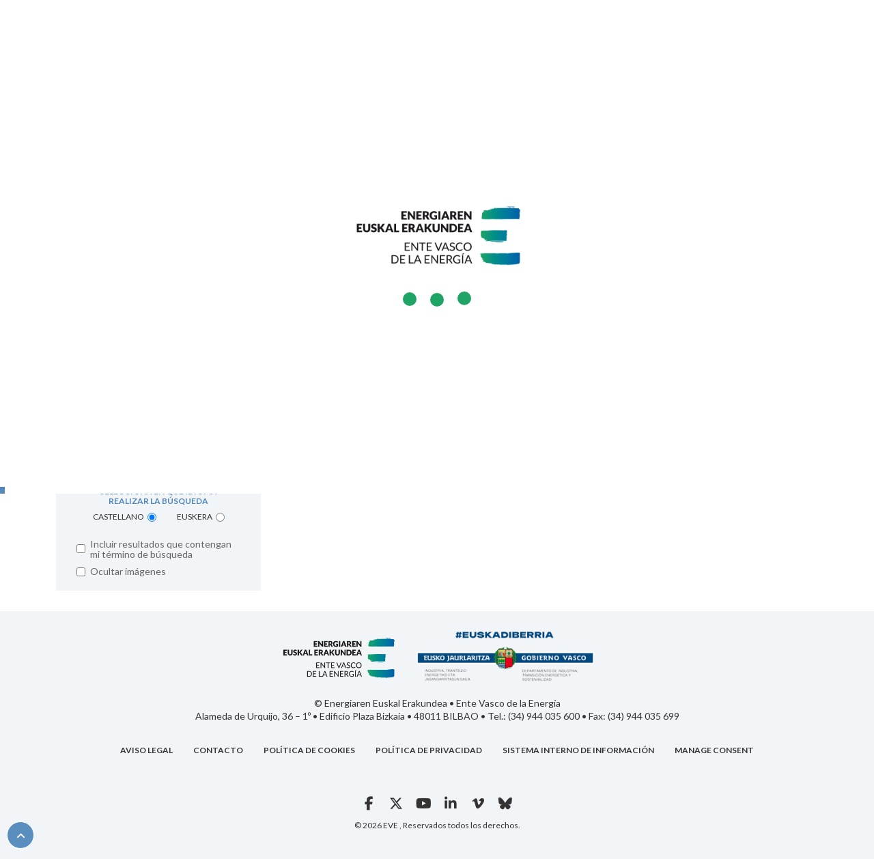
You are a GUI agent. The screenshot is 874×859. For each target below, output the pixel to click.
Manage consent (714, 750)
